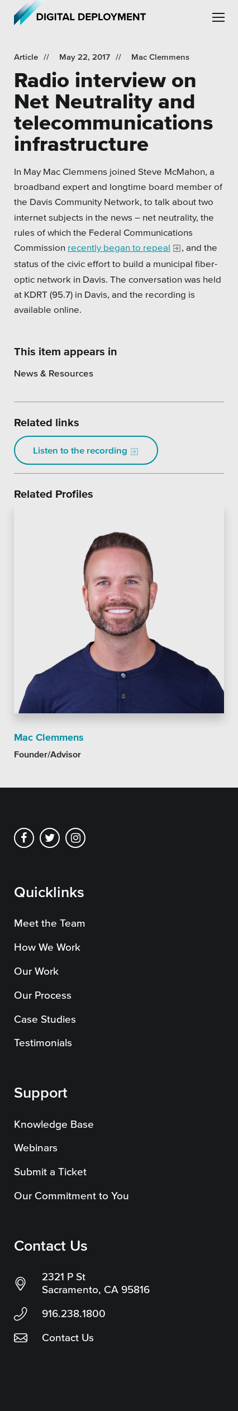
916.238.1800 (74, 1313)
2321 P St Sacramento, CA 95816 (96, 1283)
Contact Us (68, 1337)
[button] (218, 17)
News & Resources (53, 373)
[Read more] (119, 610)
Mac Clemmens (160, 56)
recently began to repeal (119, 247)
